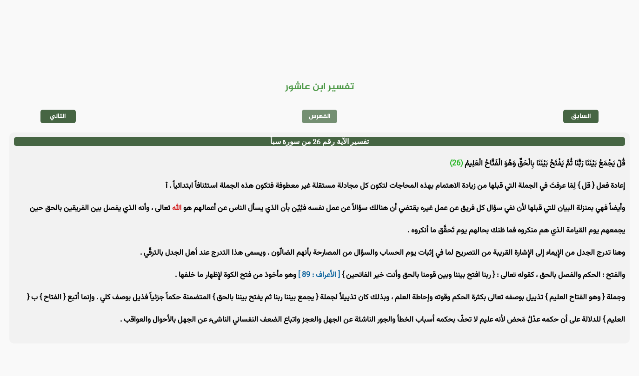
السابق (581, 116)
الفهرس (320, 116)
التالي (58, 116)
